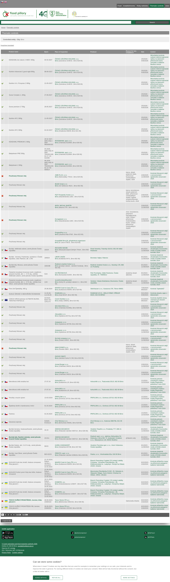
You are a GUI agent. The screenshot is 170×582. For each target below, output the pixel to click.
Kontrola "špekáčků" (157, 289)
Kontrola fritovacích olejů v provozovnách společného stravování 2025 (159, 176)
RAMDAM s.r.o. (60, 293)
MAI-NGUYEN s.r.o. (62, 306)
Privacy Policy (6, 552)
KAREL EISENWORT (62, 445)
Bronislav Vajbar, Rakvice (99, 258)
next (17, 515)
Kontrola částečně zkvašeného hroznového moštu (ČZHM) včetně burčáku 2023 (158, 430)
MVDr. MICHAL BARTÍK (63, 205)
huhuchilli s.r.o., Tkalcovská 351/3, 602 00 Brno (106, 389)
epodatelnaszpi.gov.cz (25, 546)
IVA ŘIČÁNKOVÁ (61, 273)
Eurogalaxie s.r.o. (61, 219)
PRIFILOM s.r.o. (60, 397)
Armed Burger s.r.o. (61, 364)
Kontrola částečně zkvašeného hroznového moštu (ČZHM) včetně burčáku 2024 (158, 249)
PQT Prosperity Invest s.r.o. (64, 195)
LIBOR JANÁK (60, 257)
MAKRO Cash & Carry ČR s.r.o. (66, 288)
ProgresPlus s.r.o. (61, 232)
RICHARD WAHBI (61, 248)
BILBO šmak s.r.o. (61, 184)
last (24, 515)
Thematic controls (13, 27)
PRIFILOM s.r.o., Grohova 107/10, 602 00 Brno (106, 398)
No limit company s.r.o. (63, 338)
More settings (129, 577)
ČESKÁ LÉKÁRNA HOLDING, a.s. (67, 59)
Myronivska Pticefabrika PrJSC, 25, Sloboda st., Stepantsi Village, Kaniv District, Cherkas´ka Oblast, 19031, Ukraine (107, 473)
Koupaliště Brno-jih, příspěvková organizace (70, 241)
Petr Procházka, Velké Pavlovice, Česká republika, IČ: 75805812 (104, 274)
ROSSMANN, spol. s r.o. (63, 141)
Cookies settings (17, 552)
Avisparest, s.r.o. (61, 322)
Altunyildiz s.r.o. (60, 314)
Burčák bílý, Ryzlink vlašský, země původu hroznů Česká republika (25, 438)
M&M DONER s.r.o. (61, 347)
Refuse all (56, 577)
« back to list (6, 521)
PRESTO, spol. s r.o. (62, 453)
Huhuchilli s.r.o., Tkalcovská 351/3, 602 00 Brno (106, 381)
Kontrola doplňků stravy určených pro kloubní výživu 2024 (158, 299)
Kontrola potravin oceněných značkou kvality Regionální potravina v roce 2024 (158, 381)
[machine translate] (7, 45)
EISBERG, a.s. (60, 482)
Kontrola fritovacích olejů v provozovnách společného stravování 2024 (159, 307)
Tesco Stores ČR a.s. (62, 500)
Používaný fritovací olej (17, 176)
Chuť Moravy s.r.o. (61, 421)
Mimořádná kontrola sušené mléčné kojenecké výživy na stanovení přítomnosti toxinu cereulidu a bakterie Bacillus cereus (159, 59)
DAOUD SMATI (60, 356)
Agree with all (41, 577)
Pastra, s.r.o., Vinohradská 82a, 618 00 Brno (105, 454)
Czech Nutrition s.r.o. (62, 299)
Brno (56, 61)
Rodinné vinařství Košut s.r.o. (65, 264)
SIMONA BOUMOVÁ (62, 429)
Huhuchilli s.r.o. (60, 380)
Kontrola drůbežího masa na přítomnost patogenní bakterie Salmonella (159, 463)
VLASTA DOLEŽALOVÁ (63, 280)
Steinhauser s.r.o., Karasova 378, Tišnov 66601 (106, 289)
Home (3, 27)
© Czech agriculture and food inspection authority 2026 (19, 544)
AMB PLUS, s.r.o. (61, 175)
